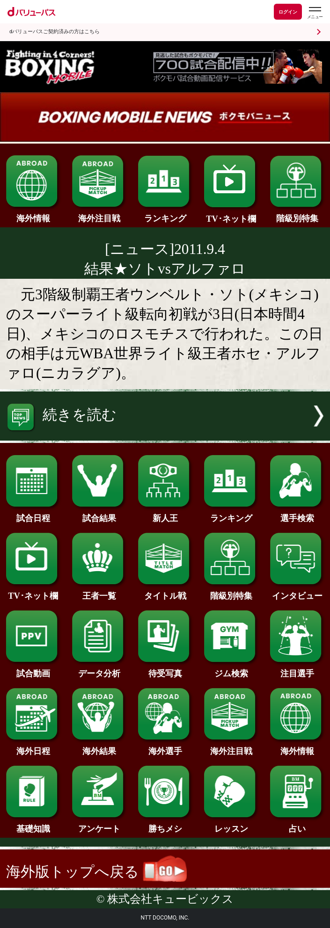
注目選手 (297, 669)
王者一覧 (99, 591)
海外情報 (33, 214)
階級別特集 (297, 214)
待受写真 (165, 669)
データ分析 (99, 669)
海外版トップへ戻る (96, 871)
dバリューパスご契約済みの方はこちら (54, 32)
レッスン (231, 824)
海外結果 (99, 747)
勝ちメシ (165, 824)
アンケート (99, 824)
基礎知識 (33, 824)
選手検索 (297, 514)
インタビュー (297, 591)
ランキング (165, 214)
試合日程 (33, 514)
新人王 (165, 514)
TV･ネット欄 (231, 214)
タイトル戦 (165, 591)
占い (297, 824)
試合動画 (33, 669)
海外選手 (165, 747)
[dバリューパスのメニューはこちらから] (315, 13)
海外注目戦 (99, 214)
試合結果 (99, 514)
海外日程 (33, 747)
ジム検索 (231, 669)
